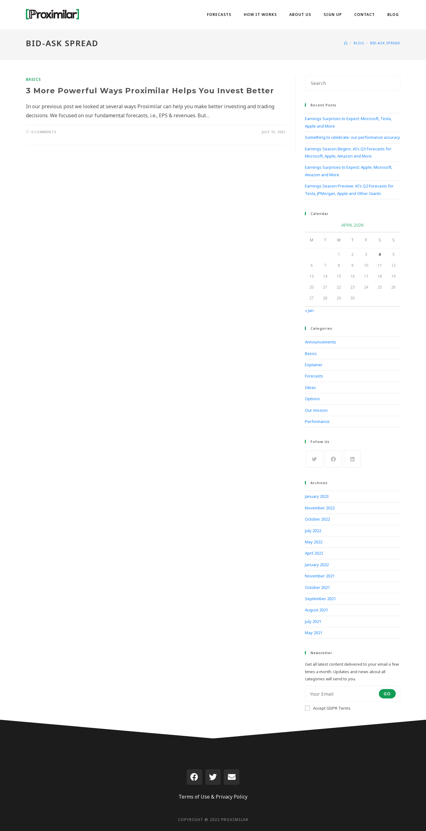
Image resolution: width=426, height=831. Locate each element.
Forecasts (314, 376)
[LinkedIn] (352, 459)
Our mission (316, 410)
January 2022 (317, 564)
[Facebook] (333, 459)
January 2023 (317, 496)
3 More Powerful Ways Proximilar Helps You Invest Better (150, 90)
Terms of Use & (196, 796)
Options (312, 398)
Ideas (310, 387)
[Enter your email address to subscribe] (352, 694)
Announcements (320, 342)
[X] (314, 459)
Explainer (313, 364)
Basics (33, 79)
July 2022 (313, 530)
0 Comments (43, 131)
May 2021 (313, 632)
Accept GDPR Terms (327, 708)
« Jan (309, 310)
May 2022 (313, 542)
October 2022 (317, 519)
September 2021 (320, 598)
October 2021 (317, 587)
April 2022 (314, 553)
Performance (317, 421)
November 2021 (320, 576)
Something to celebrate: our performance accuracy (352, 137)
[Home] (346, 43)
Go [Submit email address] (387, 694)
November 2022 (320, 508)
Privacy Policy (231, 796)
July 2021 (313, 621)
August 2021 (316, 610)
